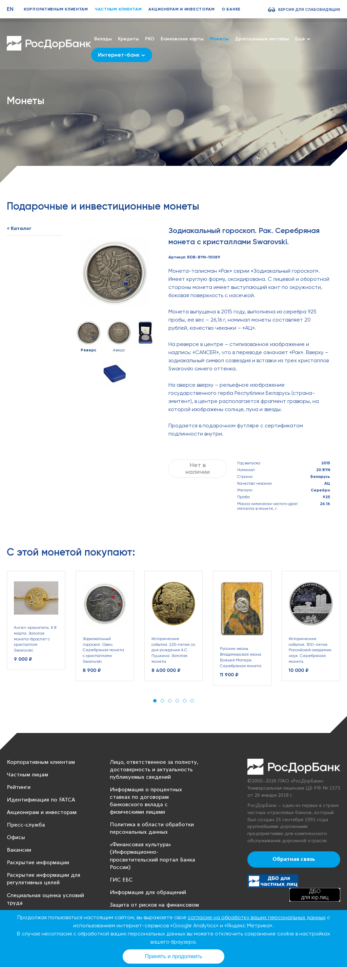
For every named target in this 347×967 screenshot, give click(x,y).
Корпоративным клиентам (56, 9)
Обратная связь (293, 859)
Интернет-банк (121, 55)
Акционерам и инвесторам (181, 9)
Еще (302, 38)
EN (10, 9)
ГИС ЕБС (121, 880)
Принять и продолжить (173, 956)
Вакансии (19, 850)
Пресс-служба (26, 825)
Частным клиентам (118, 9)
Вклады (103, 39)
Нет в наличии (197, 468)
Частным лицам (27, 775)
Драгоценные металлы (262, 39)
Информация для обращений (148, 892)
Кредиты (128, 39)
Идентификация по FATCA (41, 800)
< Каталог (19, 228)
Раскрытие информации (38, 863)
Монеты (219, 39)
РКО (150, 39)
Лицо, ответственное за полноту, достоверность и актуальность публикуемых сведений (154, 769)
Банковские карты (182, 39)
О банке (231, 9)
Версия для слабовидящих (309, 9)
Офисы (16, 837)
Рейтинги (18, 787)
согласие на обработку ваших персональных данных (257, 917)
